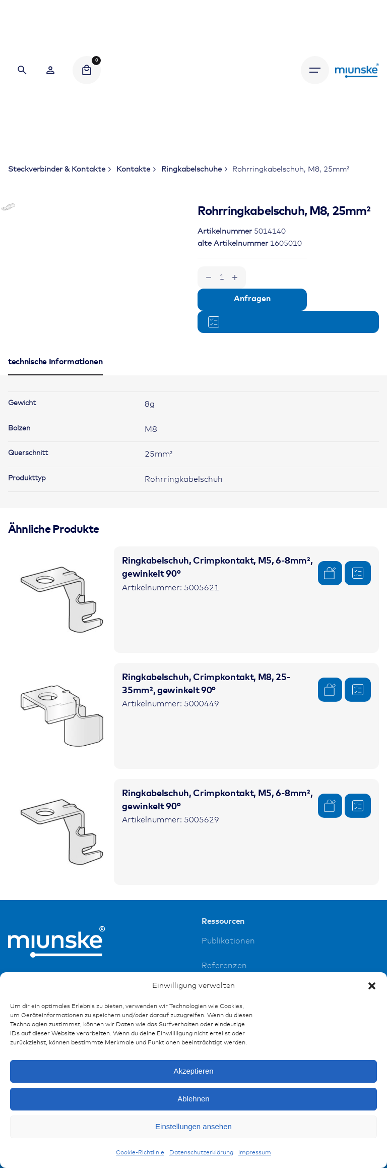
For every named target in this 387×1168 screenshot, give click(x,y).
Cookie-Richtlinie (140, 1153)
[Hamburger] (315, 70)
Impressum (254, 1153)
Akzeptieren (193, 1071)
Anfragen (252, 299)
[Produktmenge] (222, 277)
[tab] (55, 430)
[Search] (22, 70)
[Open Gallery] (22, 221)
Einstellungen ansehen (193, 1126)
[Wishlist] (50, 70)
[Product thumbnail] (61, 655)
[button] (372, 986)
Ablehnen (193, 1098)
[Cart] (87, 70)
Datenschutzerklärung (201, 1153)
